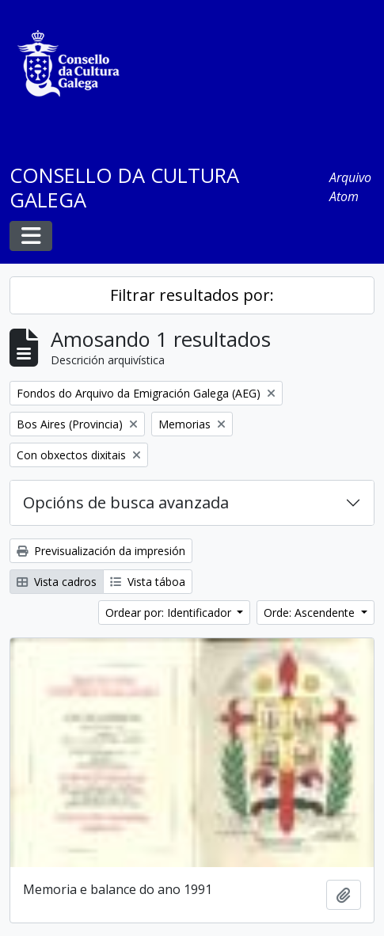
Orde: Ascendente (311, 612)
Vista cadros (57, 581)
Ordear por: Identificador (169, 612)
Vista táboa (147, 581)
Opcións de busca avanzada (126, 502)
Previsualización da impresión (101, 550)
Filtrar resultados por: (192, 295)
